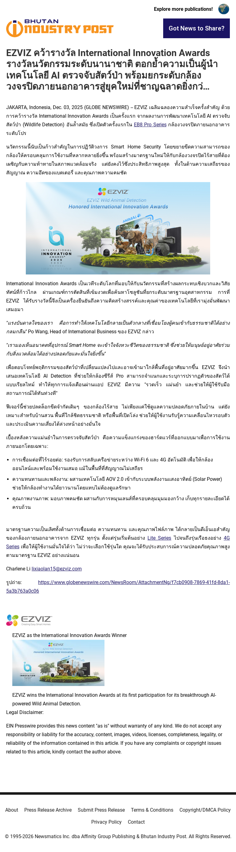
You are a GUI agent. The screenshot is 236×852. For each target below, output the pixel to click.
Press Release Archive (48, 810)
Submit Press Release (101, 810)
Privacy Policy (106, 822)
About (11, 810)
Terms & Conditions (152, 810)
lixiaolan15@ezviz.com (57, 569)
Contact (136, 822)
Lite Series (159, 538)
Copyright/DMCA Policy (205, 810)
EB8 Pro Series (150, 125)
